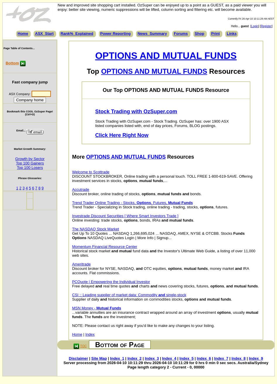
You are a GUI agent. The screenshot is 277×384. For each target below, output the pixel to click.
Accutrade (80, 189)
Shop (199, 33)
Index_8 (238, 358)
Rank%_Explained (77, 33)
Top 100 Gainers (30, 163)
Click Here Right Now (122, 135)
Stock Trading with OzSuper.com (136, 111)
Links (232, 33)
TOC (83, 346)
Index (90, 334)
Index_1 (117, 358)
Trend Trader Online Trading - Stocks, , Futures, (132, 202)
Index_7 (221, 358)
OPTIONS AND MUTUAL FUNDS (166, 55)
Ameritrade (81, 264)
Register (266, 26)
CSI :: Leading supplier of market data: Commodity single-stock (129, 295)
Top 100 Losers (30, 167)
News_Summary (152, 33)
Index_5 (187, 358)
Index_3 (152, 358)
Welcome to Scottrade (90, 172)
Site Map (99, 358)
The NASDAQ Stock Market (95, 229)
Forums (181, 33)
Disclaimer (78, 358)
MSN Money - (96, 308)
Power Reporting (115, 33)
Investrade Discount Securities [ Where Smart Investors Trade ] (125, 216)
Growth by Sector (29, 159)
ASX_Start (44, 33)
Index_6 (204, 358)
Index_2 (135, 358)
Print (215, 33)
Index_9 (256, 358)
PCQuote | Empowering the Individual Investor (111, 282)
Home (23, 33)
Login (254, 26)
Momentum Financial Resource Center (104, 246)
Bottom (12, 63)
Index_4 (169, 358)
